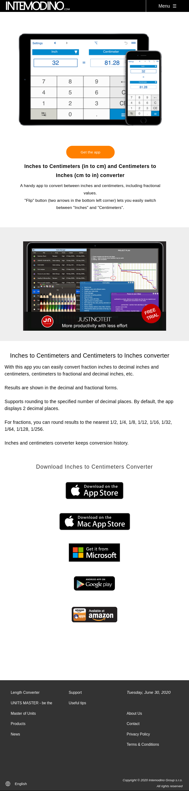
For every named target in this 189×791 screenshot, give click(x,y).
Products (18, 724)
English (21, 784)
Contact (133, 724)
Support (75, 692)
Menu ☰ (167, 6)
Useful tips (77, 703)
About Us (134, 713)
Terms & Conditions (143, 744)
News (15, 734)
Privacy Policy (138, 734)
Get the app (90, 152)
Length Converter (25, 692)
